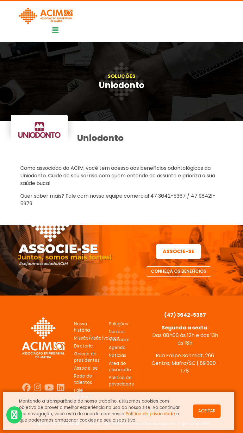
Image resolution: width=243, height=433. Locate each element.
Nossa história (82, 327)
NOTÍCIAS (117, 356)
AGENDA (117, 348)
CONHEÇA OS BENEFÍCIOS (178, 271)
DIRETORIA (83, 346)
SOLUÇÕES (121, 76)
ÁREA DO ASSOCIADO (120, 366)
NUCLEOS (117, 332)
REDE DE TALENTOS (83, 379)
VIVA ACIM (119, 340)
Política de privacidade (150, 414)
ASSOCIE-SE (178, 251)
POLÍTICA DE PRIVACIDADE (121, 381)
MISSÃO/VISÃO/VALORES (86, 338)
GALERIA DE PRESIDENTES (86, 357)
